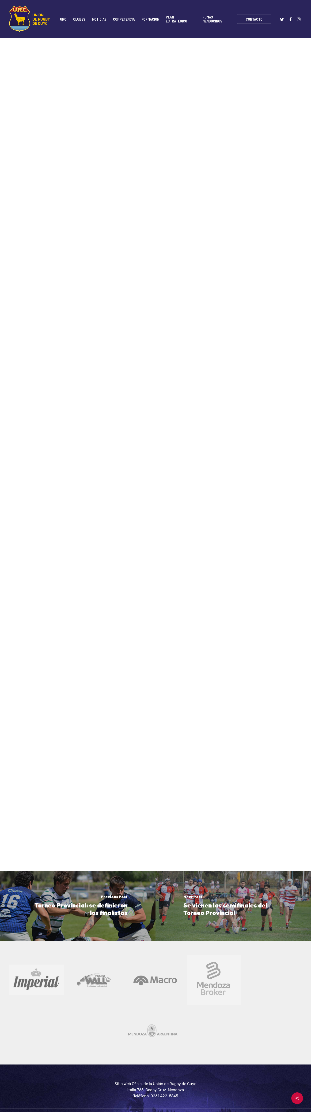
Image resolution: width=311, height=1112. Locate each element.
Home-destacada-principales (109, 60)
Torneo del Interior (184, 60)
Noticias (151, 60)
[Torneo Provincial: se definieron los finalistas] (78, 906)
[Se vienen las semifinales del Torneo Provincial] (233, 906)
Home (70, 60)
